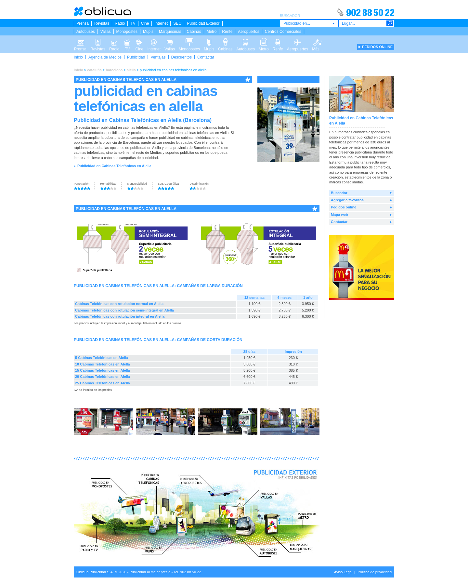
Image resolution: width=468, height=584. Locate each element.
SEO (177, 23)
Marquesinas (170, 31)
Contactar (205, 57)
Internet (161, 23)
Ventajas (157, 57)
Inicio (78, 57)
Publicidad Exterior (203, 23)
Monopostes (126, 31)
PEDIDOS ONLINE (377, 47)
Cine (145, 23)
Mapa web (339, 215)
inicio (78, 70)
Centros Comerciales (283, 31)
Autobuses (85, 31)
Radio (120, 23)
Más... (317, 41)
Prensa (82, 23)
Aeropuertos (248, 31)
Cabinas (194, 31)
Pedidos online (343, 207)
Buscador (339, 193)
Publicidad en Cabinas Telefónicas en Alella (114, 166)
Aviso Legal (343, 572)
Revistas (101, 23)
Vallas (105, 31)
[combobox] (309, 23)
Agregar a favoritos (347, 200)
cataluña (94, 70)
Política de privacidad (375, 572)
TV (132, 23)
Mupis (148, 31)
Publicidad (136, 57)
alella (131, 70)
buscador (184, 142)
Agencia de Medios (105, 57)
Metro (212, 31)
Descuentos (181, 57)
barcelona (114, 70)
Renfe (227, 31)
